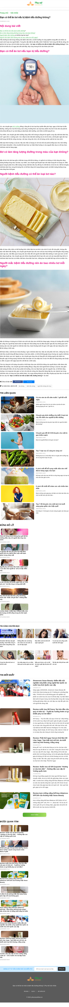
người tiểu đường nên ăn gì (44, 386)
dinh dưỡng (16, 126)
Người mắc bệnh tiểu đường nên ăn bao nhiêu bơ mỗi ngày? (19, 37)
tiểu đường (21, 31)
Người (2, 35)
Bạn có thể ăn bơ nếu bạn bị (9, 31)
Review (26, 991)
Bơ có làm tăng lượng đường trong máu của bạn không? (17, 33)
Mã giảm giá (41, 991)
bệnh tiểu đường (9, 35)
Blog (33, 991)
